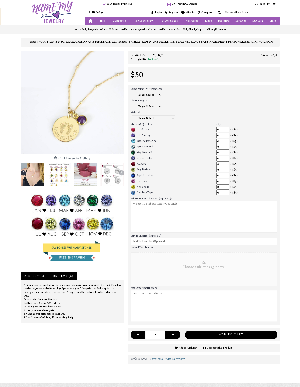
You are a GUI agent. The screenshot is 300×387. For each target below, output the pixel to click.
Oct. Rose (139, 181)
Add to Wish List (188, 348)
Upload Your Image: (142, 247)
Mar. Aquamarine (143, 141)
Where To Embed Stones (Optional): (151, 199)
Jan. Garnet (140, 130)
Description (35, 276)
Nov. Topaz (140, 187)
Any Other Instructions (144, 288)
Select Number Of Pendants (146, 89)
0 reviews (156, 359)
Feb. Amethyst (141, 135)
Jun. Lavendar (141, 158)
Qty (218, 124)
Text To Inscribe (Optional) (146, 236)
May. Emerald (141, 152)
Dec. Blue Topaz (142, 193)
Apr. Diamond (142, 147)
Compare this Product (219, 348)
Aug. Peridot (141, 170)
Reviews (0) (63, 276)
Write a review (175, 359)
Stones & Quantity (141, 124)
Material (135, 112)
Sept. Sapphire (142, 175)
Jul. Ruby (138, 164)
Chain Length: (139, 100)
